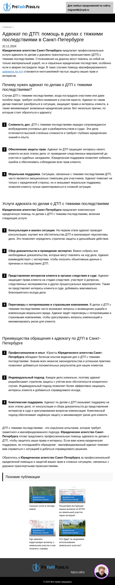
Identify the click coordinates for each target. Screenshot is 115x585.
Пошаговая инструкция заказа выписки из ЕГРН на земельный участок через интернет (72, 511)
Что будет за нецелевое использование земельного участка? (71, 542)
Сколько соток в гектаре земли (42, 507)
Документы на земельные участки (41, 498)
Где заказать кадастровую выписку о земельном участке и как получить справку (42, 544)
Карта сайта (77, 572)
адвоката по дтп (12, 71)
